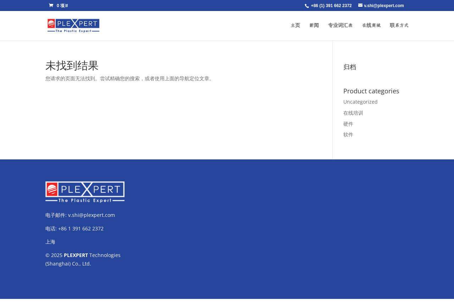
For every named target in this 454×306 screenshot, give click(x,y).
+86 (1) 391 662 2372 (331, 6)
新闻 (314, 25)
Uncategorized (360, 101)
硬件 (348, 123)
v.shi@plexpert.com (91, 215)
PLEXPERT (76, 255)
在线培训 (353, 112)
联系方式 (399, 25)
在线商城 (371, 25)
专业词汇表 (340, 25)
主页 (295, 25)
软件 (348, 134)
